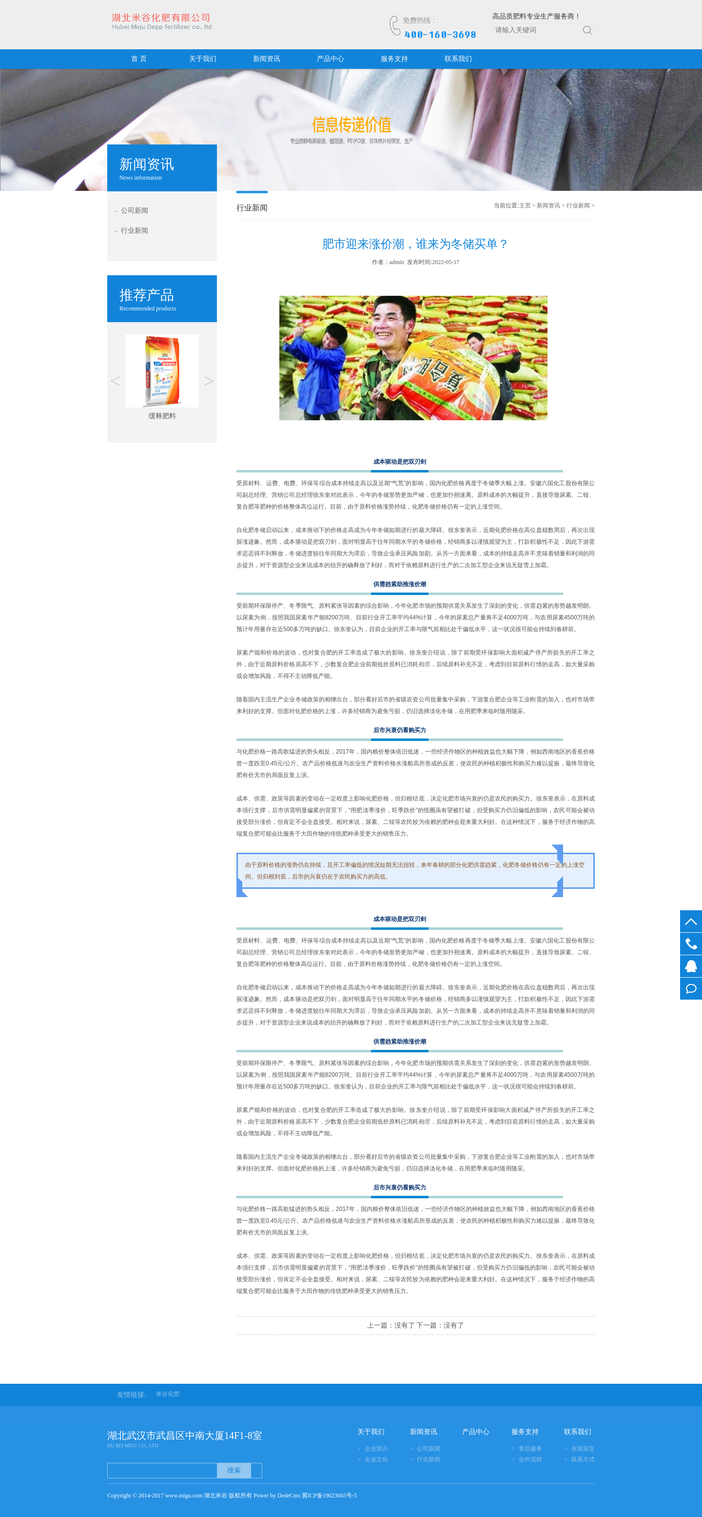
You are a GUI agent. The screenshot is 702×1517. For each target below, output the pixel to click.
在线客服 (691, 966)
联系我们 (458, 58)
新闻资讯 (266, 58)
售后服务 (530, 1448)
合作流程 (530, 1459)
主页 (525, 205)
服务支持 (394, 58)
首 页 (139, 58)
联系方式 (583, 1459)
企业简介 (376, 1448)
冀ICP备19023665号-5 (329, 1495)
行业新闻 (134, 230)
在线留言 (691, 989)
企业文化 (376, 1459)
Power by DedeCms (277, 1495)
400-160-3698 (691, 944)
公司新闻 (134, 210)
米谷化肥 (167, 1394)
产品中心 (330, 58)
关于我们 (202, 58)
